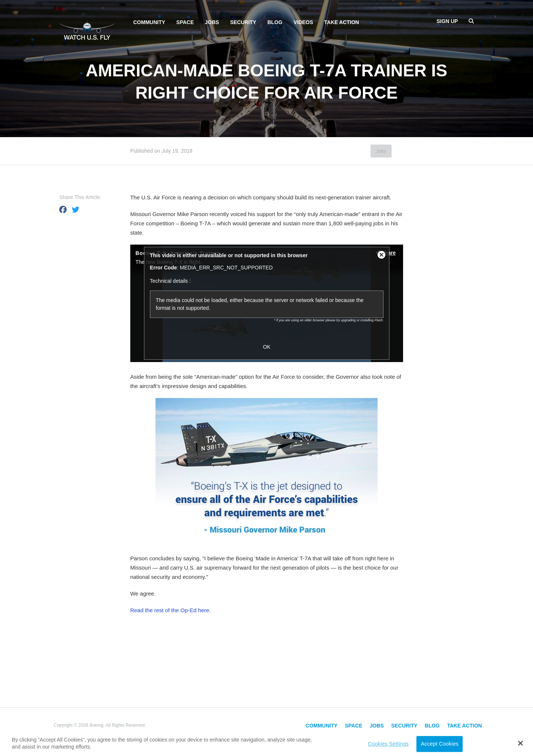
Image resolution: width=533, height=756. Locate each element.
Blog (274, 22)
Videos (303, 22)
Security (243, 22)
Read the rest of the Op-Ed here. (170, 610)
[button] (520, 743)
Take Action (341, 22)
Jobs (212, 22)
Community (149, 22)
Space (185, 22)
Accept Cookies (440, 744)
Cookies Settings (388, 744)
